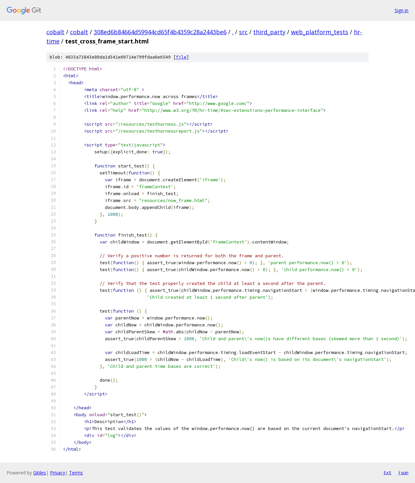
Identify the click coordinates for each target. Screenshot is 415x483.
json (403, 472)
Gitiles (39, 473)
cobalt (55, 32)
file (181, 57)
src (243, 32)
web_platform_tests (319, 32)
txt (387, 472)
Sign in (401, 10)
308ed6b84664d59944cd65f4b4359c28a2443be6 (160, 32)
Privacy (57, 473)
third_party (269, 32)
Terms (76, 473)
